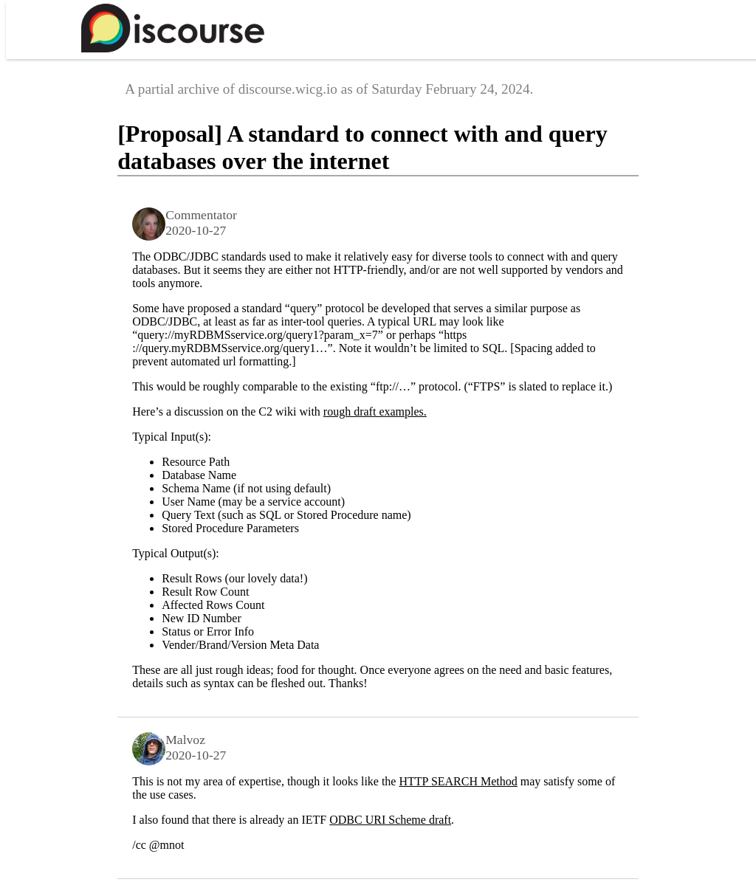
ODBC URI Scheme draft (390, 819)
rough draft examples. (375, 411)
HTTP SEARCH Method (458, 781)
